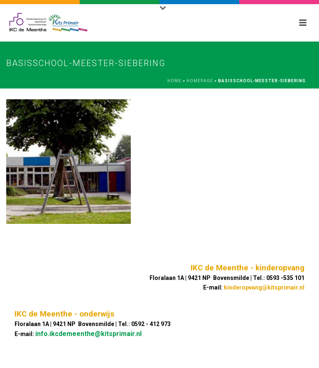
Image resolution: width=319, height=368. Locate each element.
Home (174, 81)
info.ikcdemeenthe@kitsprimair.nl (88, 334)
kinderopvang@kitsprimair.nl (264, 287)
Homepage (199, 81)
